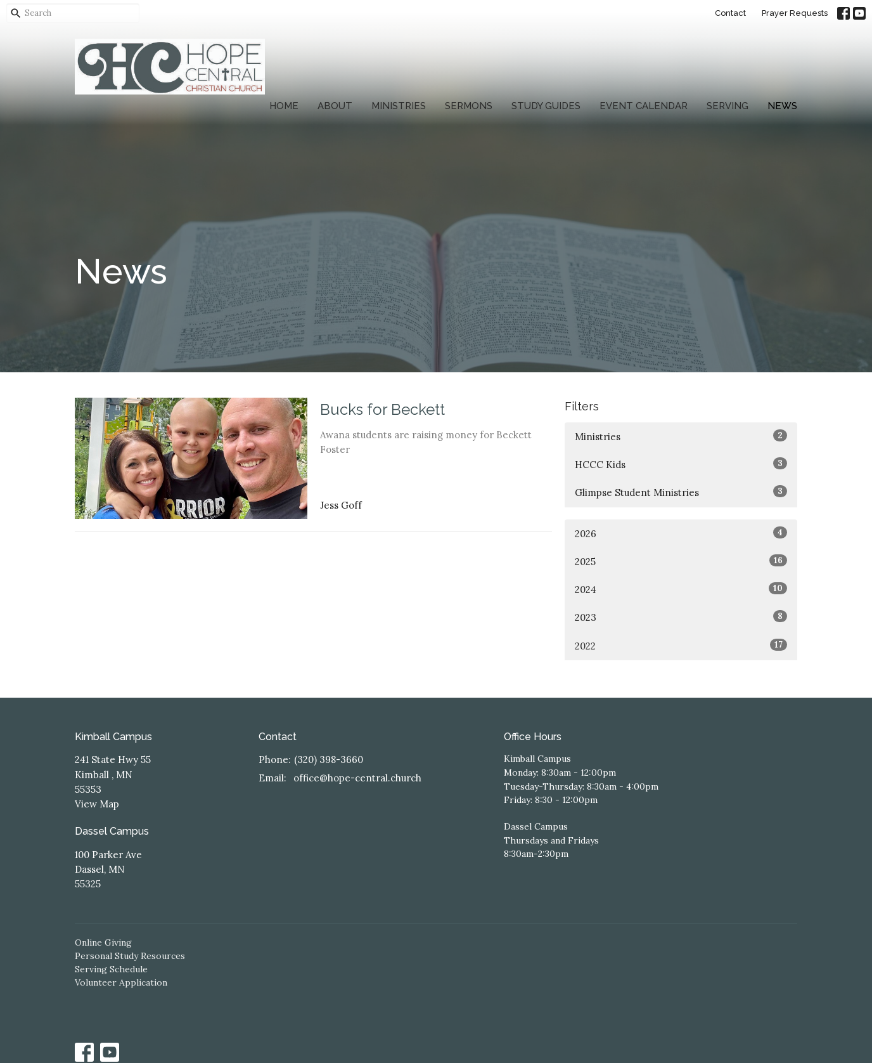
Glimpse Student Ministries (681, 492)
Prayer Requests (795, 13)
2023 (681, 616)
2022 (681, 645)
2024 (681, 589)
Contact (730, 13)
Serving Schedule (111, 969)
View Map (97, 804)
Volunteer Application (121, 982)
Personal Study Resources (130, 956)
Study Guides (545, 106)
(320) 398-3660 (328, 759)
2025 (681, 561)
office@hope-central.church (357, 778)
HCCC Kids (681, 464)
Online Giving (103, 942)
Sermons (468, 106)
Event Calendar (644, 106)
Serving (727, 106)
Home (283, 106)
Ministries (398, 106)
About (334, 106)
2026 (681, 533)
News (782, 106)
